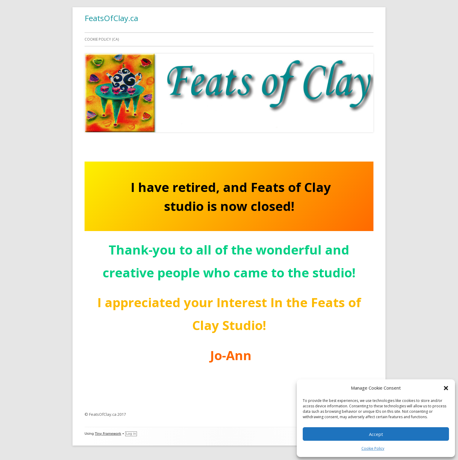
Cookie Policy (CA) (102, 39)
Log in (131, 434)
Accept (376, 434)
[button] (446, 388)
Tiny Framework (108, 434)
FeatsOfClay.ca (111, 18)
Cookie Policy (372, 448)
